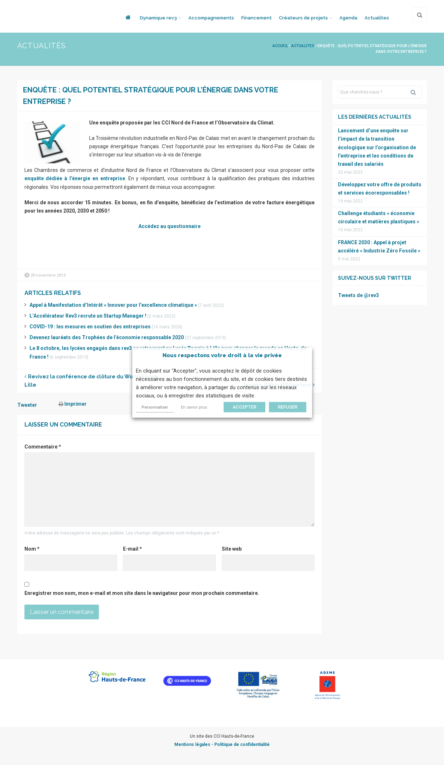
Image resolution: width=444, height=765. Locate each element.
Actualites (377, 18)
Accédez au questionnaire (169, 226)
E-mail (132, 549)
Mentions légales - (194, 744)
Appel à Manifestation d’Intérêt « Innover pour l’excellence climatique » (113, 305)
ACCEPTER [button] (244, 407)
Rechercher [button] (416, 92)
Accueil (280, 46)
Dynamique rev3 (158, 18)
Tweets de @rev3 (358, 295)
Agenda (348, 18)
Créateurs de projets (303, 18)
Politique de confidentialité (242, 744)
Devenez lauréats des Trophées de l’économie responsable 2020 (106, 337)
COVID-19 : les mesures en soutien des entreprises (90, 326)
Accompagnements (211, 18)
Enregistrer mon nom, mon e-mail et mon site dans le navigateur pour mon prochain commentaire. (141, 593)
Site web (232, 549)
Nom (32, 549)
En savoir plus (194, 407)
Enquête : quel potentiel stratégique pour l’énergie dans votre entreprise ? (150, 96)
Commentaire (42, 447)
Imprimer (73, 404)
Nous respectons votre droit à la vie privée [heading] (222, 355)
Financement (256, 18)
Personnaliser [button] (155, 407)
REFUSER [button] (287, 407)
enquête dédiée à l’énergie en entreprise (74, 178)
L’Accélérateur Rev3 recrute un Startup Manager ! (87, 316)
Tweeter (27, 405)
